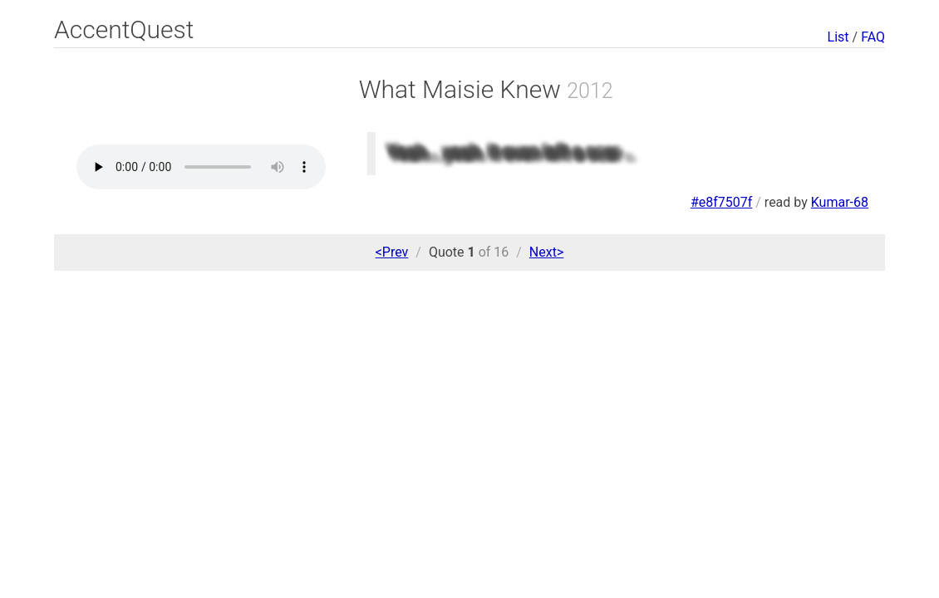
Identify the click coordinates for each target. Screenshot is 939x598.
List (838, 37)
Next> (546, 252)
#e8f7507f (721, 202)
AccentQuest (124, 29)
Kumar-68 (839, 202)
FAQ (873, 37)
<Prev (392, 252)
